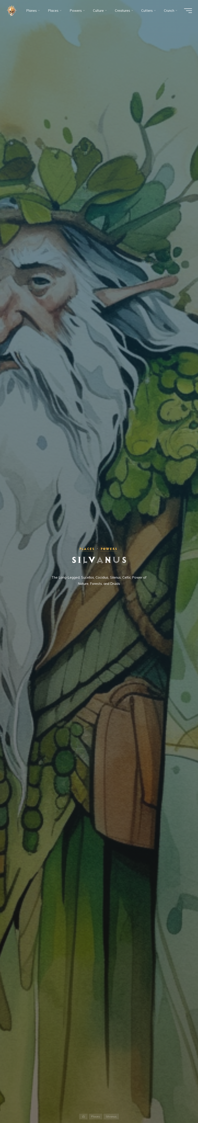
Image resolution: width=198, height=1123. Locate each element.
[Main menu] (187, 10)
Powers (108, 549)
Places (86, 549)
